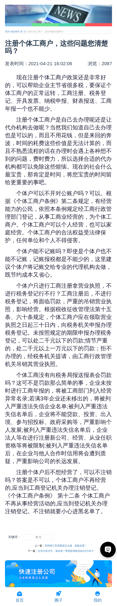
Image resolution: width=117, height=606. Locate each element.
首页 (7, 31)
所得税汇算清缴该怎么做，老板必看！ (66, 545)
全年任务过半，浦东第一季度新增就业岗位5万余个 (66, 551)
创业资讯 (15, 31)
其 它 (23, 31)
